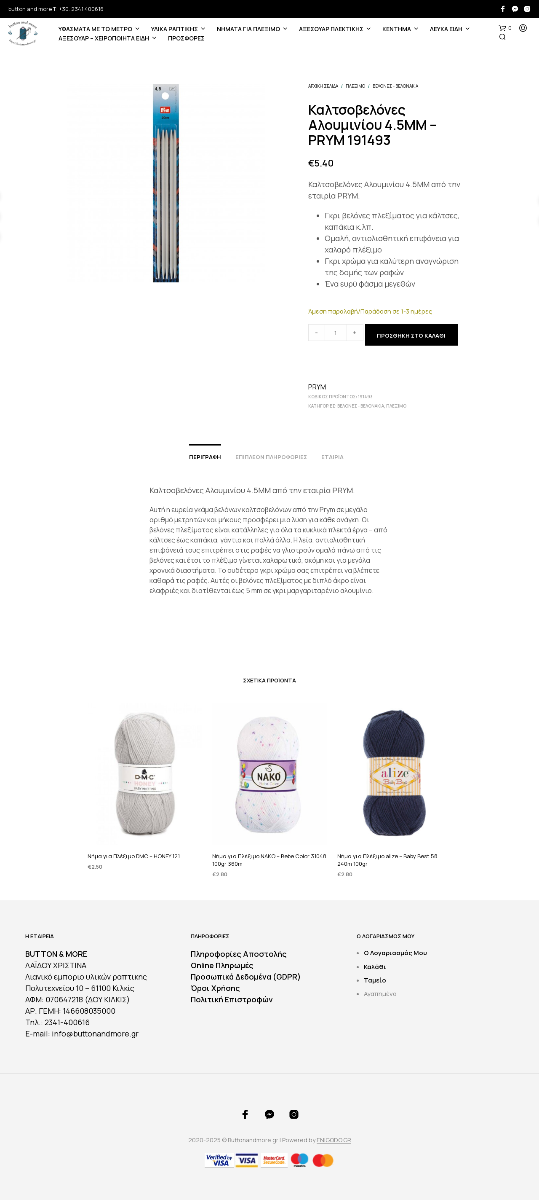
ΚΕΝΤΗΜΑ (396, 29)
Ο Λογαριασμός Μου (395, 952)
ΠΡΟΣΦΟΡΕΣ (186, 38)
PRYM (317, 387)
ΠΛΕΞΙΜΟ (355, 86)
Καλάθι (375, 966)
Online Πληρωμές (222, 965)
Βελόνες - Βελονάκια (395, 86)
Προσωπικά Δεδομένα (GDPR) (246, 977)
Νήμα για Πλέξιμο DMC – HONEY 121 (134, 855)
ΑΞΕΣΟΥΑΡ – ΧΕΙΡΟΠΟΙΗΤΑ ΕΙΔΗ (104, 38)
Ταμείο (375, 980)
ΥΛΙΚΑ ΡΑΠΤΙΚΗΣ (174, 29)
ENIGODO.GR (334, 1140)
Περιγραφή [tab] (205, 457)
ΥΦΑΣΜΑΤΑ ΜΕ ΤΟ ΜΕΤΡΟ (95, 29)
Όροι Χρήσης (215, 988)
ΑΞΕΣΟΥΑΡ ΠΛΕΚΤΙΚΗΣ (331, 29)
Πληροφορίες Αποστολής (239, 954)
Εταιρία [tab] (332, 457)
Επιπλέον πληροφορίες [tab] (271, 457)
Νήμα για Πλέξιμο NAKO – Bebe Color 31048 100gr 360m (269, 854)
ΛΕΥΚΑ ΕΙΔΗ (446, 29)
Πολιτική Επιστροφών (232, 999)
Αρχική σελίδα (323, 86)
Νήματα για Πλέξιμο (248, 29)
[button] (505, 28)
